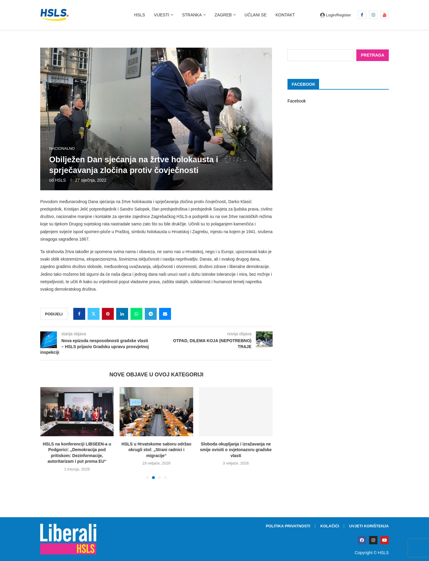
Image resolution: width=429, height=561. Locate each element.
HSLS (139, 15)
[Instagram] (373, 15)
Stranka (192, 15)
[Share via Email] (165, 314)
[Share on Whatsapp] (136, 314)
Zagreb (223, 15)
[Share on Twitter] (94, 314)
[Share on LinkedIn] (122, 314)
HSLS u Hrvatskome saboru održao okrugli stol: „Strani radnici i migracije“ (156, 450)
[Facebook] (362, 15)
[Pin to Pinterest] (108, 314)
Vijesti (161, 15)
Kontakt (285, 15)
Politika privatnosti (288, 526)
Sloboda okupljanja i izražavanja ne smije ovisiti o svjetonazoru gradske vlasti (235, 450)
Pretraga (372, 54)
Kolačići (329, 526)
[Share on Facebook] (79, 314)
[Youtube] (384, 15)
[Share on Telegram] (151, 314)
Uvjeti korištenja (369, 526)
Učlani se (256, 15)
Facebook (296, 100)
